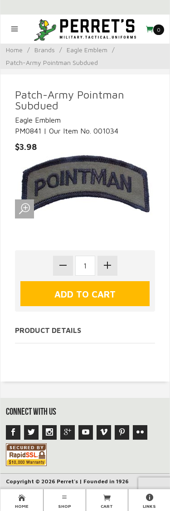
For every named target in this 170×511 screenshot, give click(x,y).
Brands (44, 50)
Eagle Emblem (87, 50)
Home (14, 50)
